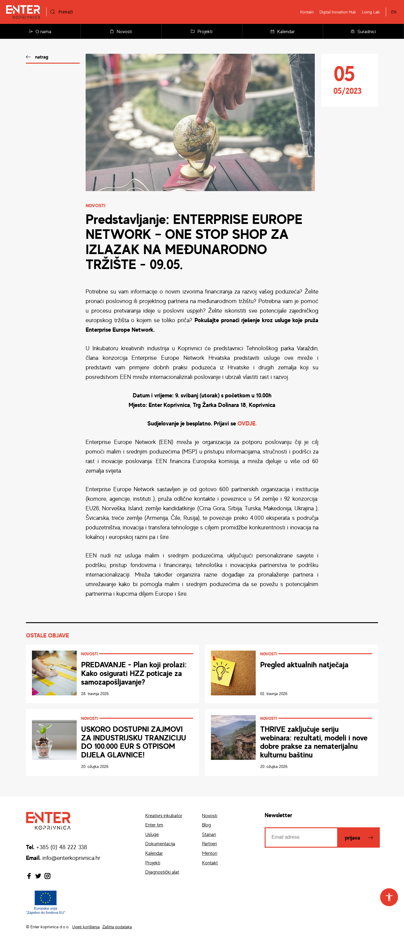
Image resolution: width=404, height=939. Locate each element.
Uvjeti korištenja (86, 926)
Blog (206, 825)
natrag (41, 57)
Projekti (201, 31)
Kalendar (283, 31)
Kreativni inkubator (163, 815)
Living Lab (371, 11)
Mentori (209, 853)
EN (393, 11)
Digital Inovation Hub (338, 11)
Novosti (121, 31)
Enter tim (154, 825)
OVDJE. (247, 423)
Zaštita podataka (117, 926)
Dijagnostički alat (162, 872)
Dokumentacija (160, 843)
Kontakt (307, 11)
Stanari (209, 834)
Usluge (152, 834)
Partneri (209, 843)
